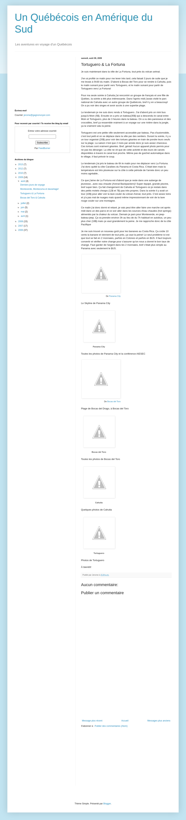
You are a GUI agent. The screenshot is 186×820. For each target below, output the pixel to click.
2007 (21, 226)
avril (23, 216)
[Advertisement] (126, 696)
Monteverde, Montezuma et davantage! (39, 189)
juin (23, 207)
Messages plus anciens (158, 720)
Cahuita (99, 502)
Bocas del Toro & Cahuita (32, 197)
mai (23, 211)
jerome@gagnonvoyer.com (37, 115)
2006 (21, 230)
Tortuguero (99, 553)
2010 (21, 173)
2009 (21, 177)
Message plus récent (92, 720)
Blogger (107, 803)
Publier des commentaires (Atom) (111, 726)
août (23, 181)
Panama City (115, 296)
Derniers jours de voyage (32, 185)
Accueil (125, 720)
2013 (21, 164)
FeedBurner (44, 148)
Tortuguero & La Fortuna (32, 193)
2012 (21, 168)
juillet (24, 203)
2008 (21, 221)
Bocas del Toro (114, 401)
